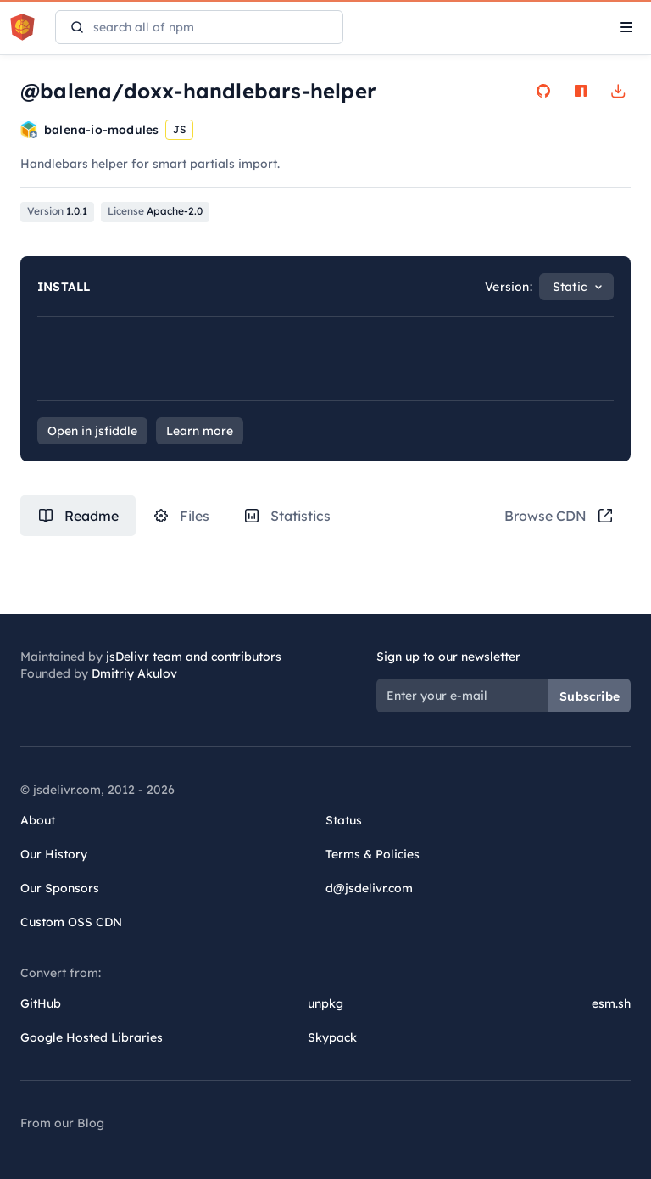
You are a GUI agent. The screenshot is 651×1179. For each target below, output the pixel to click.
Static (570, 286)
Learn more (199, 431)
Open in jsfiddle (92, 431)
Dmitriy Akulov (134, 673)
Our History (53, 854)
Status (344, 820)
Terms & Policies (373, 854)
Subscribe (589, 696)
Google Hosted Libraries (91, 1037)
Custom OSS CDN (71, 922)
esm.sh (611, 1003)
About (37, 820)
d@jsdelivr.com (369, 888)
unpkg (325, 1003)
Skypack (332, 1037)
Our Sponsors (59, 888)
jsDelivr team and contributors (193, 656)
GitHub (40, 1003)
